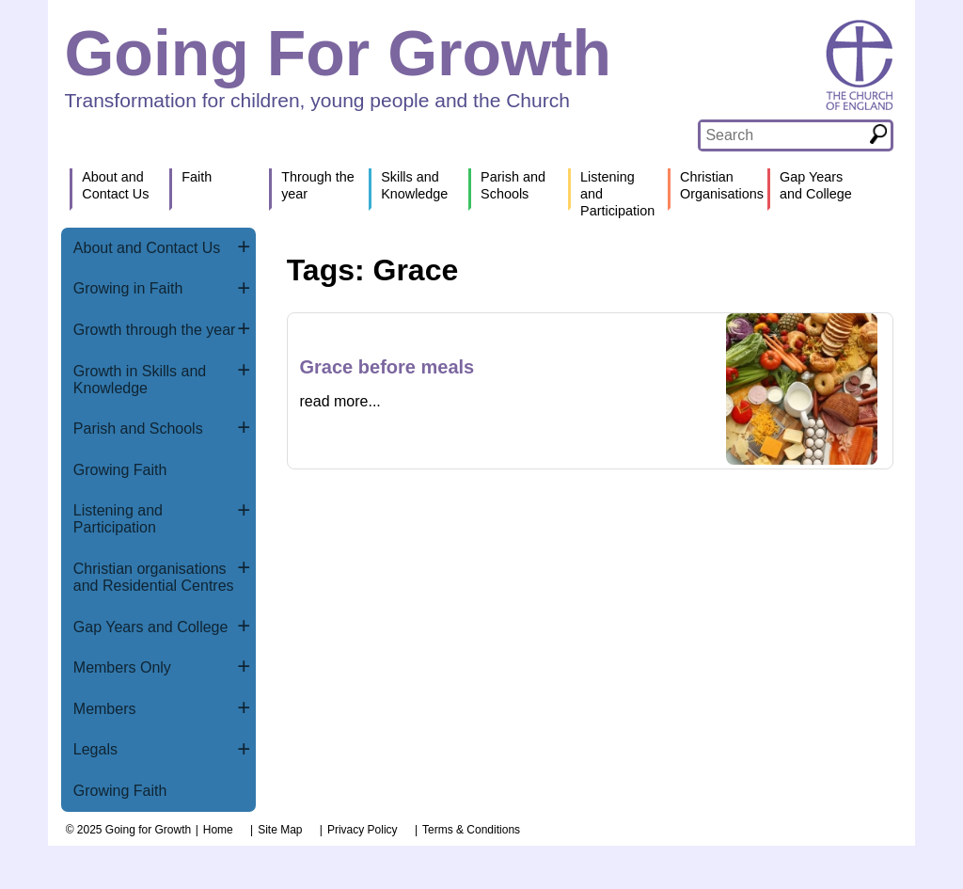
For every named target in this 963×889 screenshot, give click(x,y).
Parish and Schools (138, 429)
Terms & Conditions (471, 829)
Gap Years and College (151, 627)
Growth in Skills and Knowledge (139, 379)
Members (104, 709)
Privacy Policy (362, 829)
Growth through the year (154, 330)
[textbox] (783, 135)
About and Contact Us (147, 248)
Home (218, 829)
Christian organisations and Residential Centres (153, 577)
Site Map (280, 829)
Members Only (122, 667)
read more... (340, 401)
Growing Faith (120, 470)
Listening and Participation (118, 518)
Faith (197, 176)
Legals (95, 749)
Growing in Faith (128, 288)
